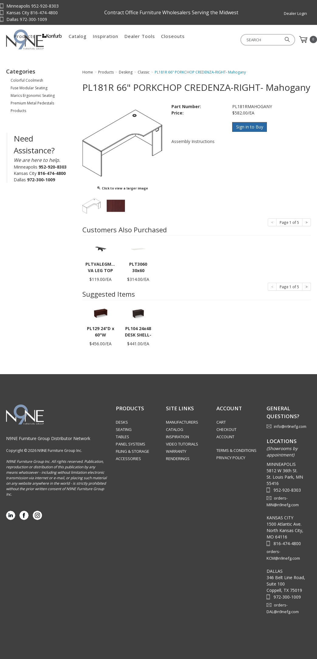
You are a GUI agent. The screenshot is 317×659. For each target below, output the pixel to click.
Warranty (176, 451)
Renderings (178, 458)
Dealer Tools (202, 39)
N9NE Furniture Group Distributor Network (48, 438)
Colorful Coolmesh (27, 80)
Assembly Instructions (193, 141)
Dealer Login (295, 13)
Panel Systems (130, 444)
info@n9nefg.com (290, 426)
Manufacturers (182, 422)
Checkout (226, 429)
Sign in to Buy (249, 127)
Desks (122, 422)
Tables (122, 436)
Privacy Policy (230, 457)
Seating (124, 429)
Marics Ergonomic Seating (33, 95)
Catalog (140, 39)
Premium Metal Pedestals (32, 103)
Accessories (128, 458)
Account (225, 436)
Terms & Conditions (236, 450)
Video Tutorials (182, 444)
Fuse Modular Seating (29, 87)
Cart (221, 422)
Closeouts (235, 39)
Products (87, 39)
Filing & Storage (132, 451)
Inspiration (168, 39)
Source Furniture (36, 39)
